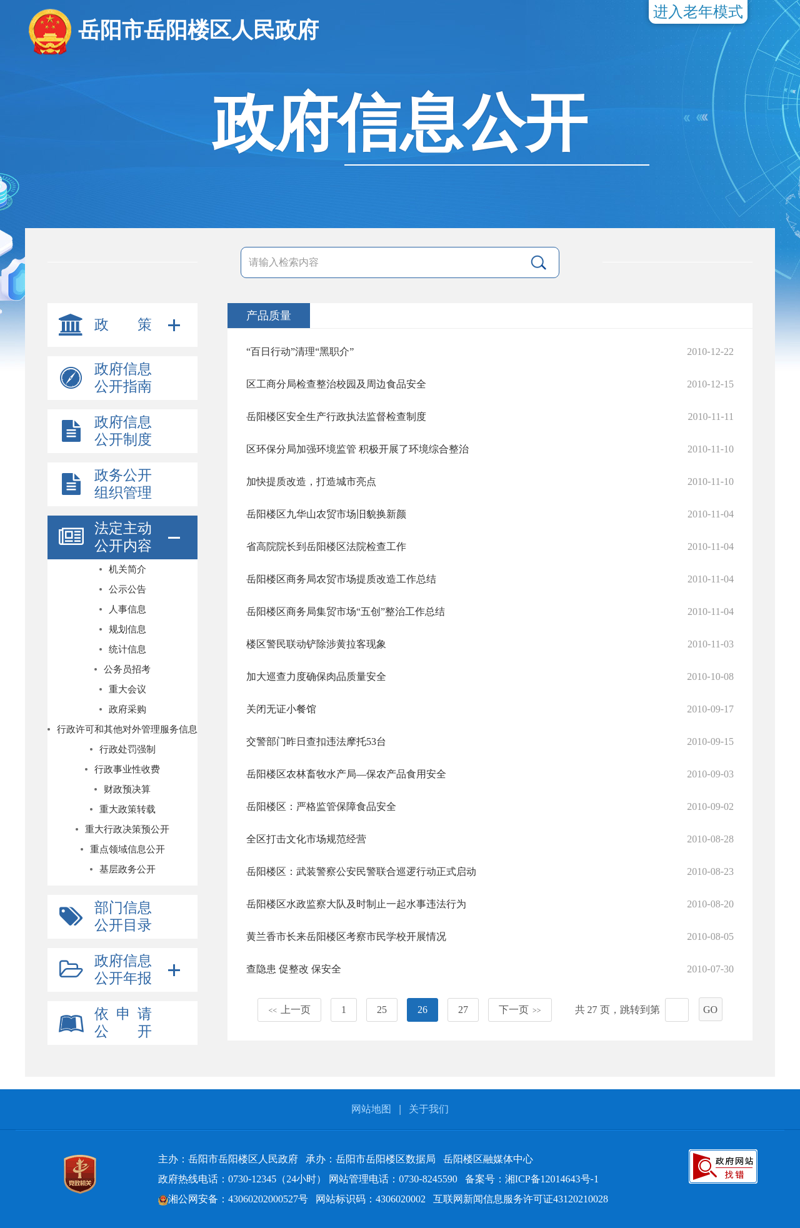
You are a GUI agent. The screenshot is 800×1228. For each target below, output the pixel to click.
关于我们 (429, 1109)
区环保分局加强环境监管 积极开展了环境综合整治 (357, 449)
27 (463, 1009)
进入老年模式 (698, 12)
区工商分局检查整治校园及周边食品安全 (336, 384)
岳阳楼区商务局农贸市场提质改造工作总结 (341, 579)
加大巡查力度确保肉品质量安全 (316, 676)
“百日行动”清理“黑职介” (300, 351)
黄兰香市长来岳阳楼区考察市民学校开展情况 (346, 936)
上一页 (289, 1009)
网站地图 (371, 1109)
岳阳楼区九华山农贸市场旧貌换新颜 (326, 514)
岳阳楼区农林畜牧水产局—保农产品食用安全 (346, 774)
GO (710, 1009)
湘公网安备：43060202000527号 (233, 1199)
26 (423, 1009)
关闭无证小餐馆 (281, 709)
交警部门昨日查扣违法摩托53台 (316, 741)
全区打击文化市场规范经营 (306, 839)
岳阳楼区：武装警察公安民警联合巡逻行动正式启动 (361, 871)
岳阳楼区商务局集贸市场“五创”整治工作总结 (345, 611)
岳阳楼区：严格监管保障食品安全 (321, 806)
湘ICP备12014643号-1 (552, 1179)
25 (382, 1009)
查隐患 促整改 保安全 (293, 969)
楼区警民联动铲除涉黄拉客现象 (316, 644)
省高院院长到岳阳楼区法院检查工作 (326, 546)
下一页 (520, 1009)
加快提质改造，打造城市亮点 (311, 481)
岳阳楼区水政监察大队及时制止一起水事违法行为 (356, 904)
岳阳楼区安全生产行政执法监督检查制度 (336, 416)
